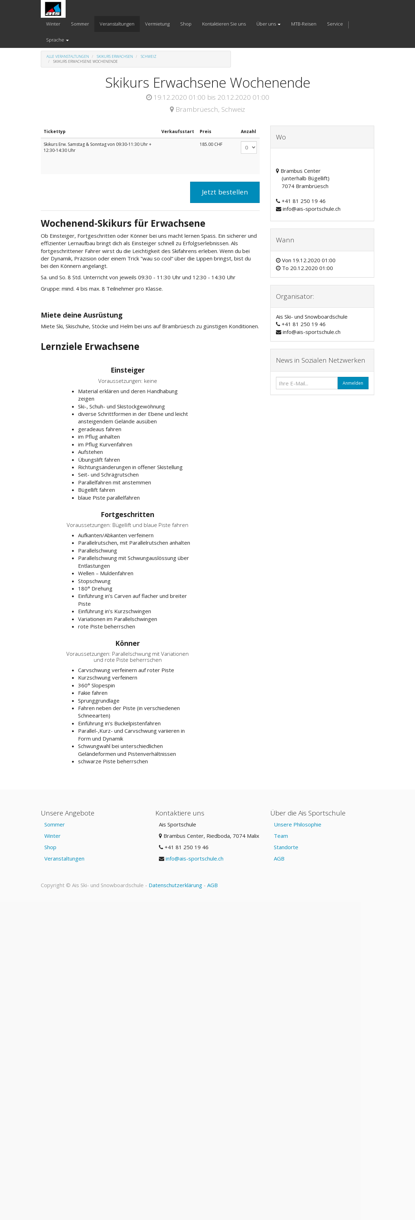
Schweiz (148, 56)
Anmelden (353, 383)
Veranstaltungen (64, 858)
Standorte (286, 847)
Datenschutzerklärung (175, 885)
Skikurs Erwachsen (115, 56)
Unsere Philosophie (297, 824)
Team (281, 835)
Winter (52, 835)
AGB (279, 858)
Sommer (54, 824)
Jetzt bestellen (225, 192)
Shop (50, 847)
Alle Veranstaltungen (67, 56)
